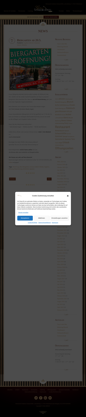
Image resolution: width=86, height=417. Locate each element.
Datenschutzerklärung (44, 222)
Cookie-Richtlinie (32, 222)
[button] (68, 196)
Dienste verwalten (23, 212)
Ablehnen (41, 218)
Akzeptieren (25, 218)
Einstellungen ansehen (60, 218)
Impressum (55, 222)
